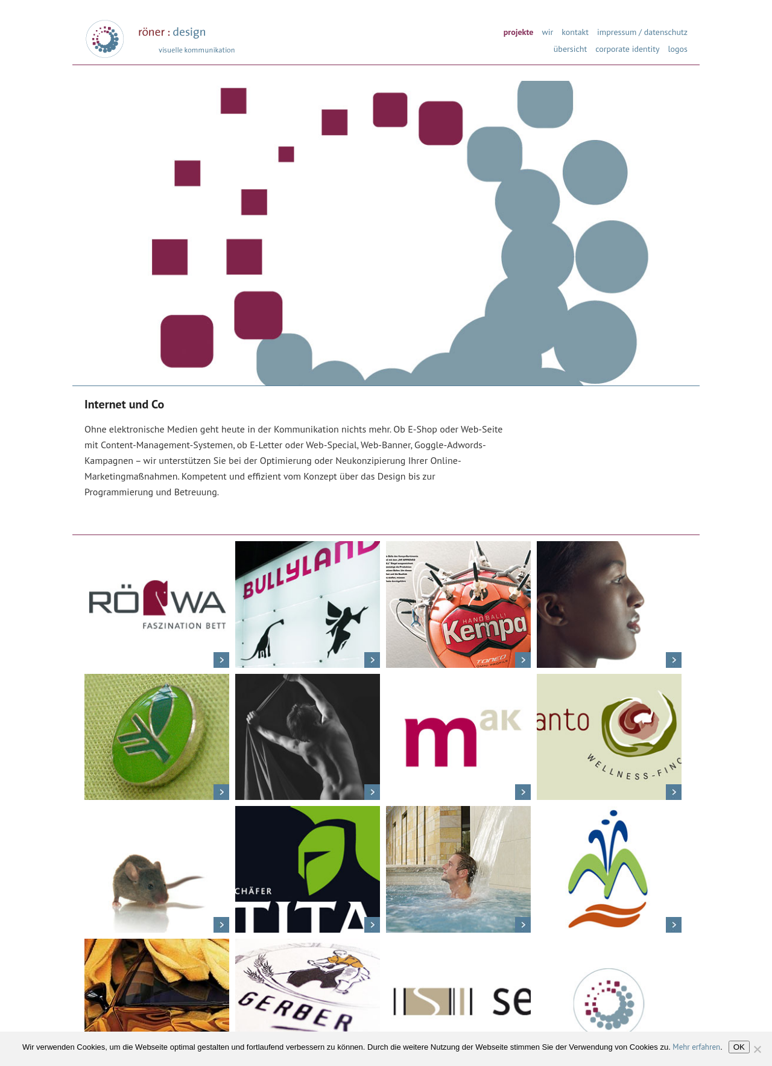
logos (678, 48)
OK (739, 1047)
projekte (519, 31)
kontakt (575, 31)
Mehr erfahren (696, 1047)
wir (547, 31)
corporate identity (627, 48)
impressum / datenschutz (642, 31)
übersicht (570, 48)
